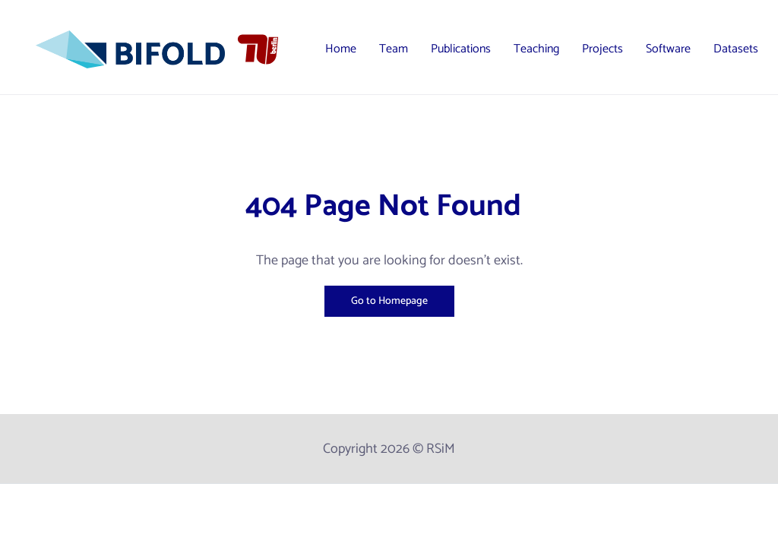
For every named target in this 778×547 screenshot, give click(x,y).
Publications (461, 49)
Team (393, 49)
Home (340, 49)
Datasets (735, 49)
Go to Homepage (389, 301)
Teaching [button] (536, 49)
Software (668, 49)
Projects (602, 49)
